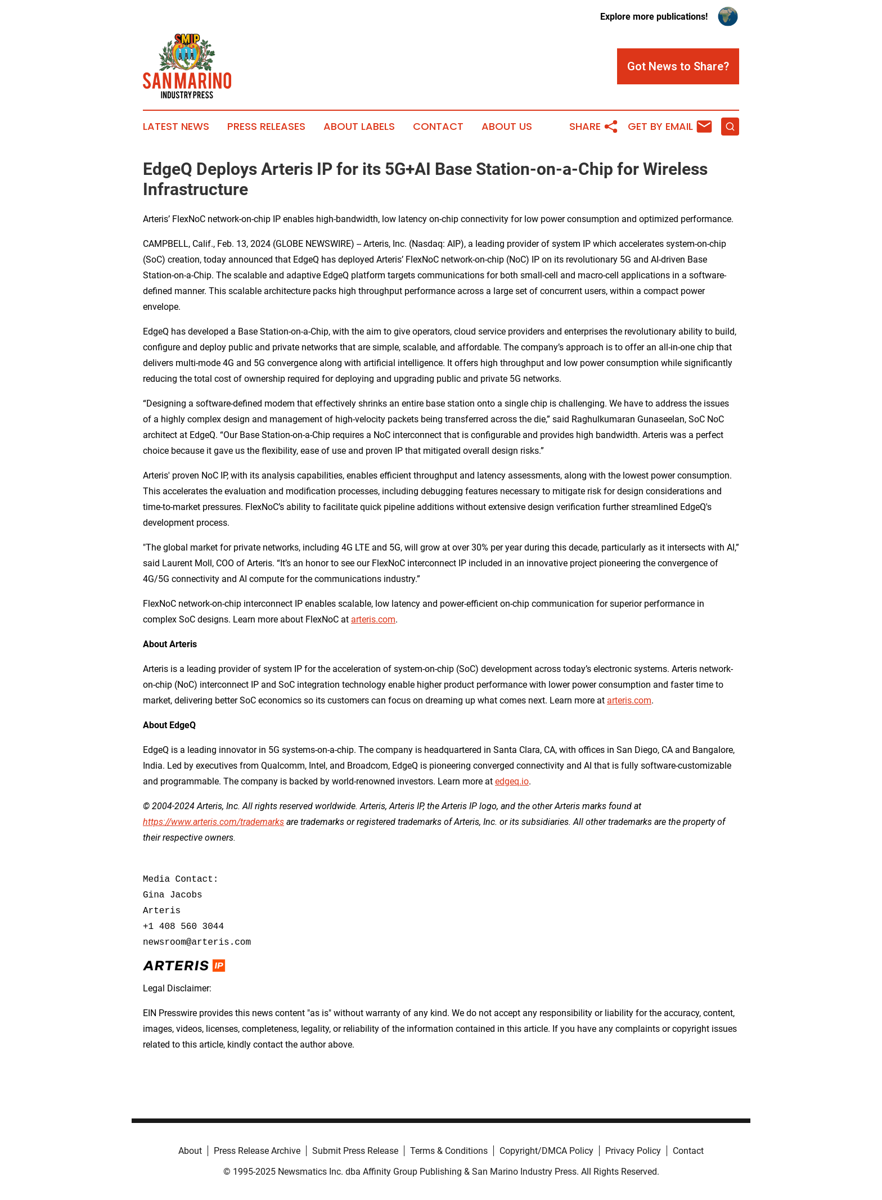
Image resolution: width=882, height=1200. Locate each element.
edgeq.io (512, 781)
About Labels (359, 126)
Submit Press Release (355, 1150)
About (190, 1150)
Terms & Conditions (449, 1150)
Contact (438, 126)
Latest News (176, 126)
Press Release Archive (257, 1150)
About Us (507, 126)
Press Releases (266, 126)
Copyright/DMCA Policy (546, 1150)
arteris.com (373, 619)
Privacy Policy (633, 1150)
